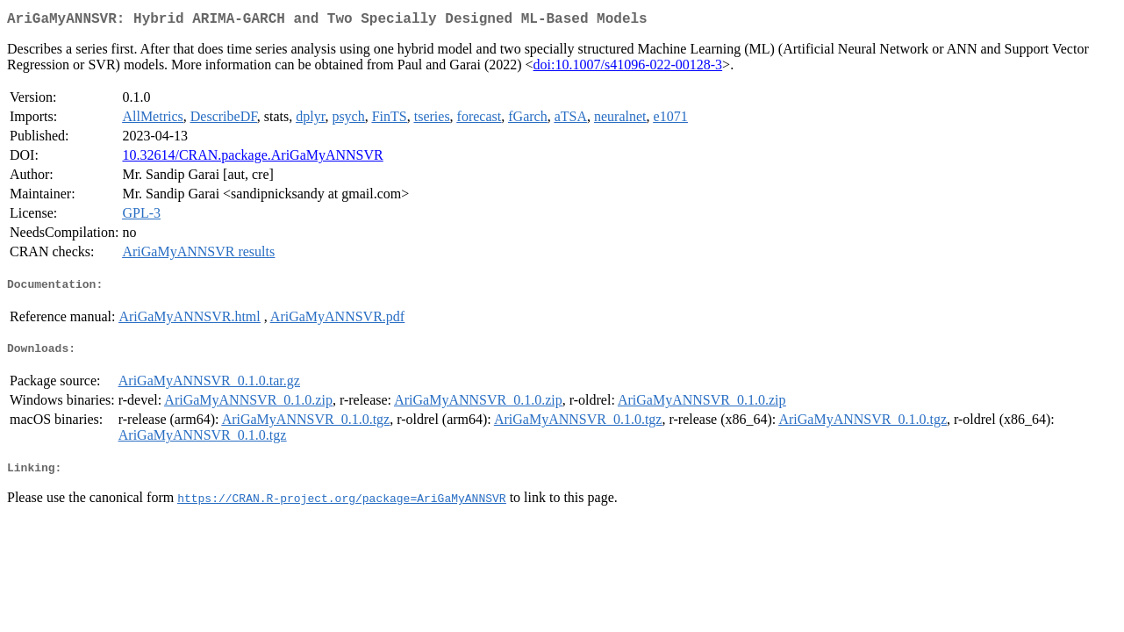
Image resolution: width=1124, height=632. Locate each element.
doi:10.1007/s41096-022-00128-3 (628, 68)
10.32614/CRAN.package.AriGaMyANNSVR (252, 158)
